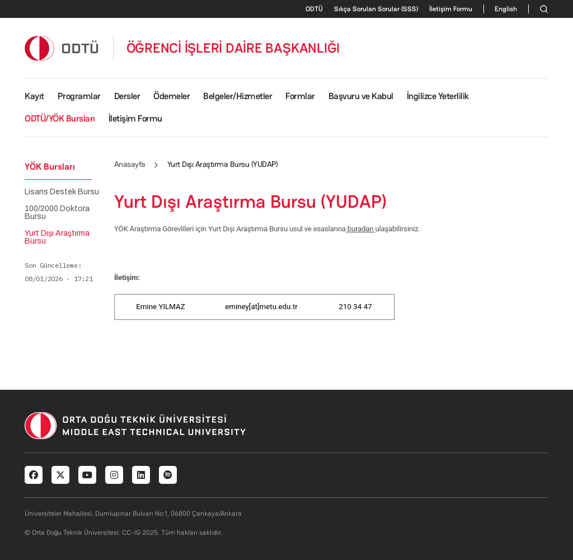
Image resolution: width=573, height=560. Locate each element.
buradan (360, 229)
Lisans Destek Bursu (62, 192)
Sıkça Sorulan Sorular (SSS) (376, 8)
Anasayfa (129, 164)
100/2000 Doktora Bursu (57, 213)
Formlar (300, 96)
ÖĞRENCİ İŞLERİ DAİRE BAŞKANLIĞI (233, 48)
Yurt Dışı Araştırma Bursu (57, 237)
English (506, 8)
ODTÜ (314, 8)
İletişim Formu (450, 8)
